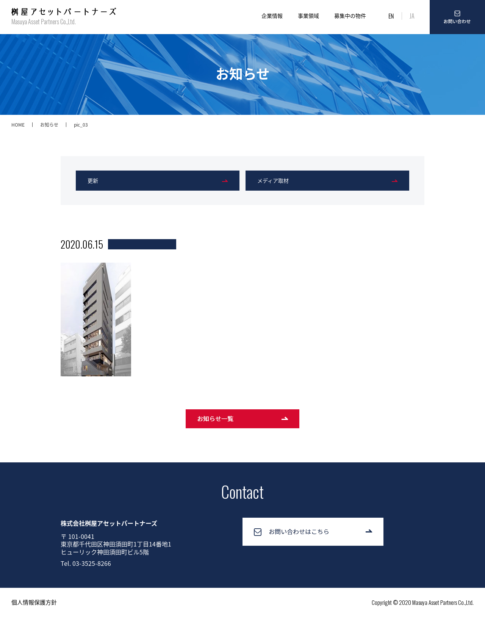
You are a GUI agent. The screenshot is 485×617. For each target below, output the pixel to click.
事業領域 (308, 15)
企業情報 (272, 15)
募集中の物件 (350, 15)
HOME (18, 124)
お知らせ (49, 124)
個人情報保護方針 (34, 602)
